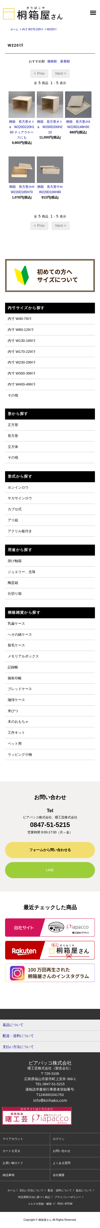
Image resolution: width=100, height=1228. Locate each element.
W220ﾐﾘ (52, 29)
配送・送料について (60, 1190)
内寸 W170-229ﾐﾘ (32, 29)
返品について (84, 1190)
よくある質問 (61, 1163)
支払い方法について (31, 1190)
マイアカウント (13, 1138)
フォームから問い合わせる (50, 850)
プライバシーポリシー (67, 1197)
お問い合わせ (61, 1150)
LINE (50, 870)
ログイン (59, 1138)
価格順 (52, 61)
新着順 (65, 61)
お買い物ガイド (13, 1163)
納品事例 (8, 1175)
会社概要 (59, 1175)
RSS (60, 1203)
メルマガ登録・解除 (40, 1203)
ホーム (14, 29)
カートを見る (11, 1150)
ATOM (68, 1203)
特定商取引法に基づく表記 (34, 1197)
